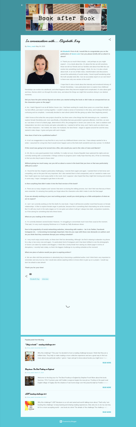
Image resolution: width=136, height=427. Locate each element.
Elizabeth (66, 51)
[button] (109, 40)
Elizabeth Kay (34, 279)
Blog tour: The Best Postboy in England (39, 369)
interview (45, 279)
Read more (107, 363)
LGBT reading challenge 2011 (35, 394)
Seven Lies (76, 54)
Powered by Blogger (68, 421)
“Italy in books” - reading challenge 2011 (40, 344)
